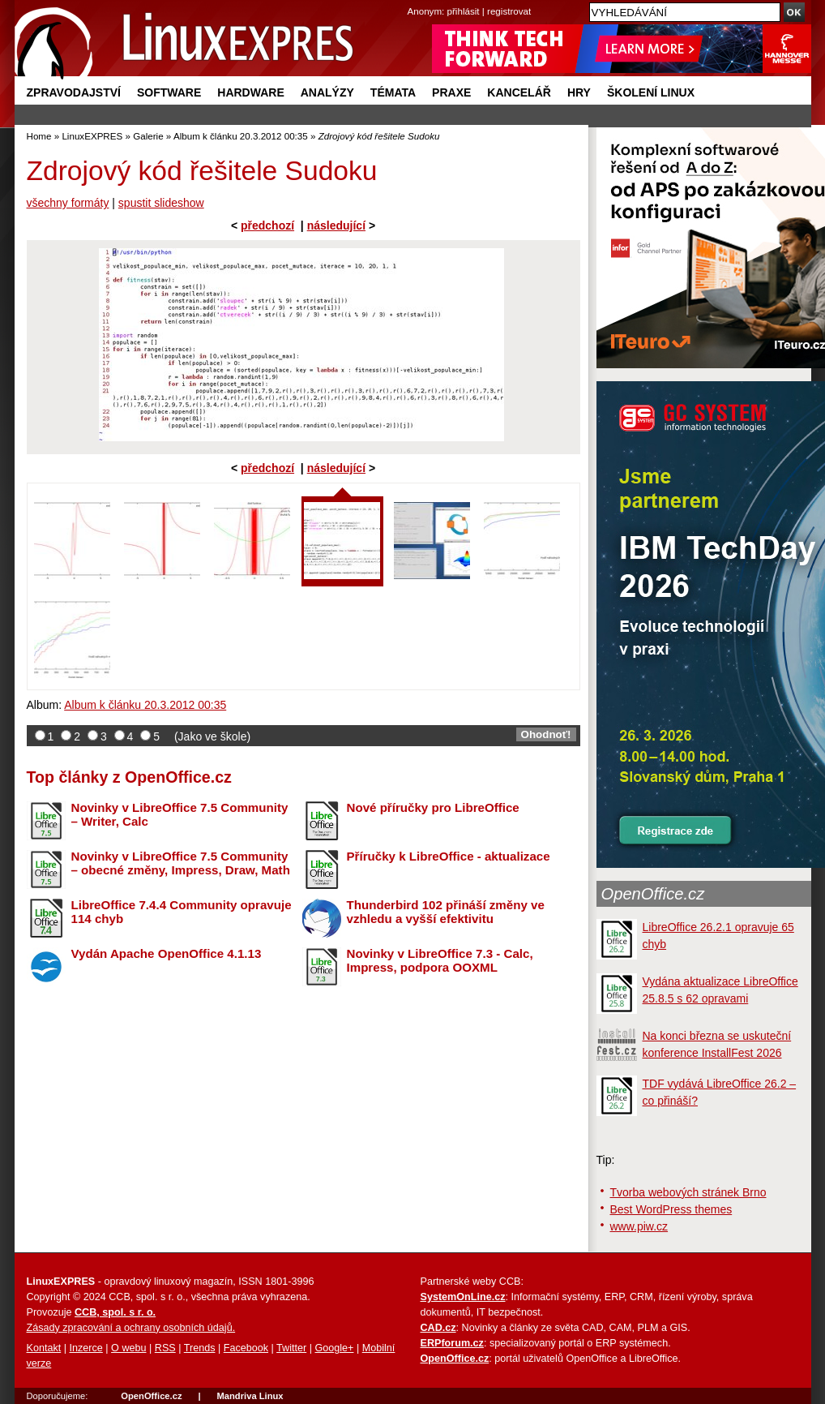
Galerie (148, 136)
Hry (579, 92)
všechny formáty (68, 202)
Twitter (291, 1348)
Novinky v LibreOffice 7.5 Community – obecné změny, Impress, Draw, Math (180, 863)
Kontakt (44, 1348)
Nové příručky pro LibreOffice (433, 807)
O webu (128, 1348)
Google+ (333, 1348)
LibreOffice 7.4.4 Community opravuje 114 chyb (181, 911)
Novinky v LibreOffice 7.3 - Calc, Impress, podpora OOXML (440, 960)
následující (336, 225)
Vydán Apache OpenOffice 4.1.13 (166, 953)
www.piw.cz (639, 1226)
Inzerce (86, 1348)
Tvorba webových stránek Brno (688, 1192)
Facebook (246, 1348)
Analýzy (327, 92)
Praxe (451, 92)
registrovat (509, 11)
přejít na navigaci (413, 0)
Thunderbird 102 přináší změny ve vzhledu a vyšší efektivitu (446, 911)
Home (39, 136)
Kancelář (519, 92)
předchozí (267, 225)
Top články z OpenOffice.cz (129, 777)
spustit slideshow (161, 202)
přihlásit (463, 11)
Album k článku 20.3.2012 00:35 (240, 136)
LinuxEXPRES (92, 136)
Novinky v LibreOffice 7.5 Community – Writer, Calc (180, 814)
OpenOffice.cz (653, 894)
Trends (200, 1348)
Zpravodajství (74, 92)
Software (169, 92)
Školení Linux (651, 92)
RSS (165, 1348)
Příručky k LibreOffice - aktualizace (448, 856)
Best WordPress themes (671, 1209)
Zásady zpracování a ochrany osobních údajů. (131, 1327)
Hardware (250, 92)
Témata (393, 92)
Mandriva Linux (249, 1396)
